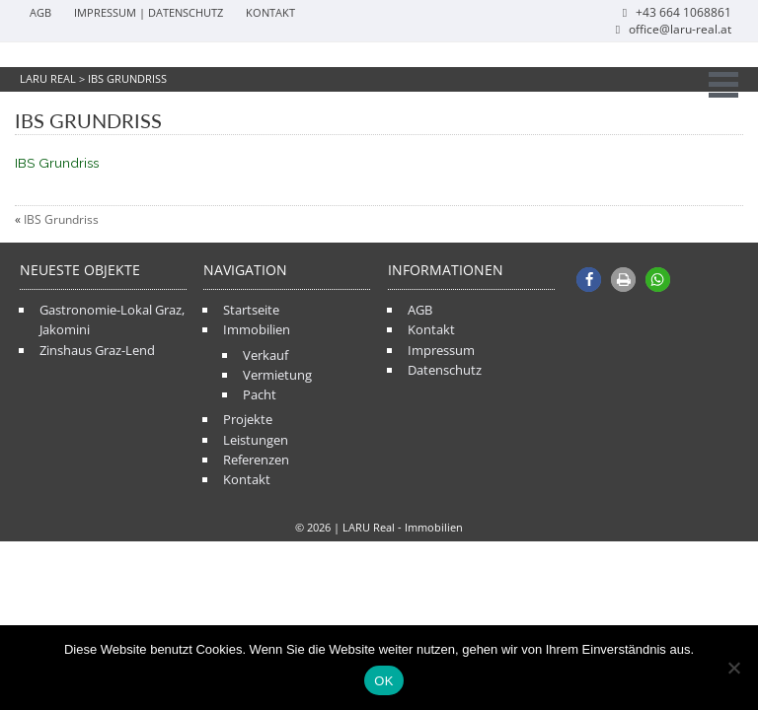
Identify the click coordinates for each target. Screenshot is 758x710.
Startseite (251, 310)
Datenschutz (445, 370)
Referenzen (256, 459)
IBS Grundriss (57, 163)
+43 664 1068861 (675, 12)
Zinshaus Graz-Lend (97, 350)
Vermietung (277, 375)
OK (383, 681)
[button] (588, 279)
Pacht (259, 394)
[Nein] (733, 667)
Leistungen (255, 440)
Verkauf (265, 355)
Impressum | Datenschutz (148, 12)
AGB (40, 12)
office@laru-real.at (671, 29)
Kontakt (270, 12)
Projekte (247, 419)
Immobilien (256, 329)
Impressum (441, 350)
